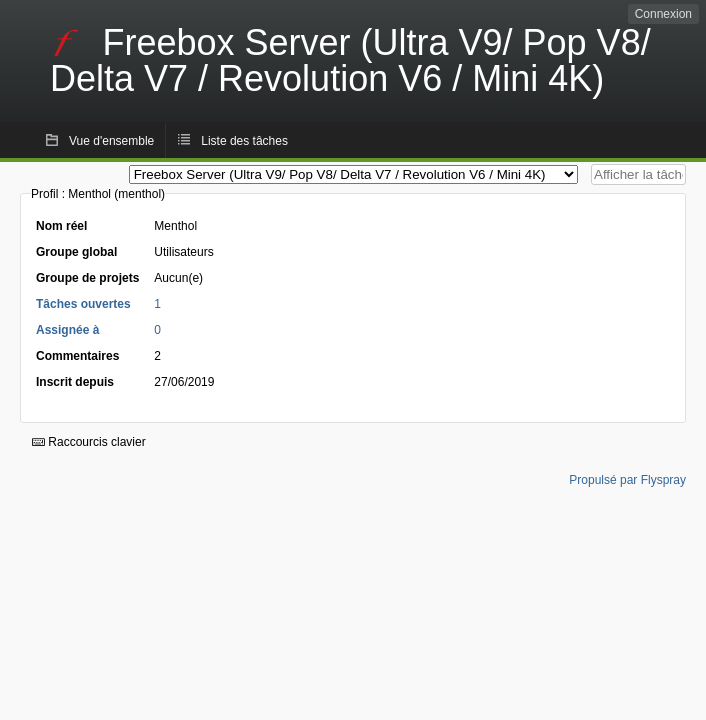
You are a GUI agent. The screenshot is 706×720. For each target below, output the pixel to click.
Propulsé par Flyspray (627, 480)
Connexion (663, 14)
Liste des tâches (244, 141)
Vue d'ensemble (111, 141)
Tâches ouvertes (83, 304)
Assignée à (67, 330)
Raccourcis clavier (89, 442)
